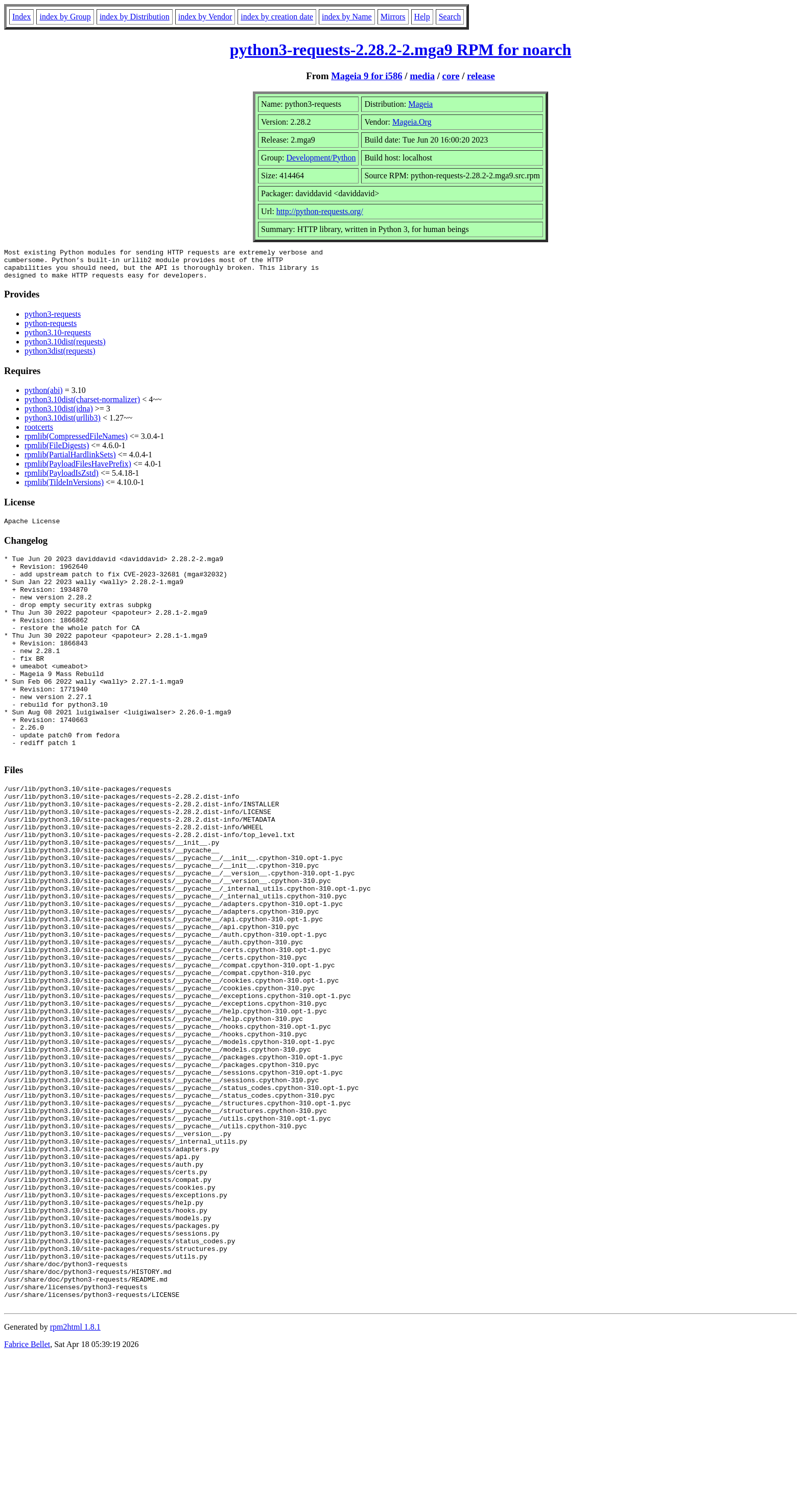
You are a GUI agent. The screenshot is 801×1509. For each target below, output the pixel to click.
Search (450, 16)
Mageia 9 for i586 (366, 76)
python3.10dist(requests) (65, 347)
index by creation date (277, 16)
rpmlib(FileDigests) (57, 451)
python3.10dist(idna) (59, 414)
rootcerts (39, 433)
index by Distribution (135, 16)
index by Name (347, 16)
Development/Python (321, 157)
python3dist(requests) (60, 357)
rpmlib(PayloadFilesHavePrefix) (78, 470)
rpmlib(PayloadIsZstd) (62, 479)
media (422, 76)
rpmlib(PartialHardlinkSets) (70, 460)
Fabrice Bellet (27, 1496)
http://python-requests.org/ (319, 211)
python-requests (51, 329)
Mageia (420, 104)
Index (21, 16)
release (481, 76)
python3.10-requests (58, 338)
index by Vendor (205, 16)
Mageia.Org (412, 122)
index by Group (64, 16)
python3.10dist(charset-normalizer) (82, 405)
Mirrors (393, 16)
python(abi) (44, 396)
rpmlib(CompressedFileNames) (76, 442)
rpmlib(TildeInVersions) (64, 488)
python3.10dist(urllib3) (63, 424)
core (451, 76)
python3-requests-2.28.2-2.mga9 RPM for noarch (400, 49)
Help (422, 16)
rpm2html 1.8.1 (75, 1478)
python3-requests (53, 320)
